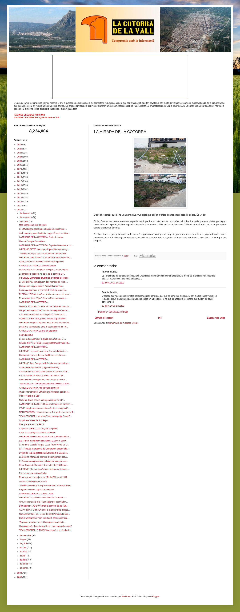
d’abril (23, 556)
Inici (160, 318)
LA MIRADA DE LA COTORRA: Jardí (36, 493)
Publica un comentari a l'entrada (113, 312)
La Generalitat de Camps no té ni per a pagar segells (43, 270)
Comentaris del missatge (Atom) (123, 323)
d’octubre (24, 221)
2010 (19, 209)
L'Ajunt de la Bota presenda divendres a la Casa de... (43, 453)
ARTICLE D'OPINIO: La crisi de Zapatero (38, 331)
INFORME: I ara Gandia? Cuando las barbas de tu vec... (45, 257)
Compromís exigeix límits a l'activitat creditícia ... (41, 286)
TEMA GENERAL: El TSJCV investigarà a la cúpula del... (45, 530)
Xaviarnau (126, 596)
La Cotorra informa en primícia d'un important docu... (43, 457)
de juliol (23, 543)
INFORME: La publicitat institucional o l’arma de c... (43, 497)
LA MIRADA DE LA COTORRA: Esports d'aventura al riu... (46, 245)
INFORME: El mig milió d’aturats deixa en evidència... (44, 469)
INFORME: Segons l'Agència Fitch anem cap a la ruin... (45, 322)
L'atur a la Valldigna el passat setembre (37, 432)
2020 (19, 169)
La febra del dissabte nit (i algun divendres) (39, 367)
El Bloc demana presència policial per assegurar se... (43, 461)
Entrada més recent (104, 318)
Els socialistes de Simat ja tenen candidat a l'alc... (42, 375)
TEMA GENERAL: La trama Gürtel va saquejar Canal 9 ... (46, 416)
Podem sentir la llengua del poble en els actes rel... (42, 379)
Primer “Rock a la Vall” (29, 396)
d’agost (23, 539)
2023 (19, 157)
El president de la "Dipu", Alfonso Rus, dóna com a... (43, 298)
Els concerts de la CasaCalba (32, 473)
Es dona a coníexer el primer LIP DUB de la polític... (43, 290)
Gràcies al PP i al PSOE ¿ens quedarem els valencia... (44, 343)
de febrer (24, 564)
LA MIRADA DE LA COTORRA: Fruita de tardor (41, 237)
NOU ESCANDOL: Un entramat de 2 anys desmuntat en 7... (47, 412)
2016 (19, 185)
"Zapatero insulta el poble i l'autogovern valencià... (42, 522)
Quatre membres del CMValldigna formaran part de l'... (44, 392)
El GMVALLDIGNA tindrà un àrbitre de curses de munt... (45, 294)
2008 (19, 577)
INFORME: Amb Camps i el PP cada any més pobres (43, 363)
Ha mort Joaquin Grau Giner (32, 241)
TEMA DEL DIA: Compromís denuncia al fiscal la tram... (45, 383)
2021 (19, 165)
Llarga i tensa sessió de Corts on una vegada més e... (44, 310)
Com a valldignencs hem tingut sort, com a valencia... (44, 518)
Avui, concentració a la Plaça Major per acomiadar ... (43, 502)
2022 (19, 161)
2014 (19, 193)
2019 (19, 173)
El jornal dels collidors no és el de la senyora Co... (42, 274)
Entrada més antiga (216, 318)
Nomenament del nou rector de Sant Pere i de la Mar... (44, 514)
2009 (19, 573)
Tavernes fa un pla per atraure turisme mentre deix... (43, 253)
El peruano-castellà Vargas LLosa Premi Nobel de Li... (44, 445)
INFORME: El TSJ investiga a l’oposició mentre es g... (44, 249)
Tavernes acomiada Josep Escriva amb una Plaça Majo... (45, 485)
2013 (19, 197)
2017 (19, 181)
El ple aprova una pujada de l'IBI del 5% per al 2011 (43, 477)
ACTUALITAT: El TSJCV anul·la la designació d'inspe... (44, 510)
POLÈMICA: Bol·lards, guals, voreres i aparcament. (43, 318)
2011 (19, 205)
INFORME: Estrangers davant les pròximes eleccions (43, 278)
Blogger (155, 596)
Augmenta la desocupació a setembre (36, 489)
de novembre (26, 217)
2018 (19, 177)
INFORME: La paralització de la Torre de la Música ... (43, 351)
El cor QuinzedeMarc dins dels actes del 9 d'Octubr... (43, 465)
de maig (24, 551)
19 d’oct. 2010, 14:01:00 (113, 283)
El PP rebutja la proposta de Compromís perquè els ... (44, 449)
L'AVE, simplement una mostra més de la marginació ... (44, 408)
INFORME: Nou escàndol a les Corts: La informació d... (44, 436)
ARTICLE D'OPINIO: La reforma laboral (37, 265)
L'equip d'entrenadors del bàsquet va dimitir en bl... (42, 314)
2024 (19, 153)
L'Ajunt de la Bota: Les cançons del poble (38, 428)
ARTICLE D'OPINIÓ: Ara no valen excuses (39, 388)
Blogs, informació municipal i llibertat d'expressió (41, 261)
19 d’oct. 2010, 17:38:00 (113, 306)
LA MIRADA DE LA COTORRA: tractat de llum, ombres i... (46, 404)
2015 (19, 189)
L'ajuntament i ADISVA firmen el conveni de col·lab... (43, 506)
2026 (19, 144)
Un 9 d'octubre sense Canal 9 (33, 481)
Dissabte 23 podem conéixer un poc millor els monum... (44, 306)
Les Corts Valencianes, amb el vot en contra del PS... (43, 327)
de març (24, 560)
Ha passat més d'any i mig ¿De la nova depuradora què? (45, 526)
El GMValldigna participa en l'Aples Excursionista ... (43, 229)
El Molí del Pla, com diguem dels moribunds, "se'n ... (43, 282)
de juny (23, 547)
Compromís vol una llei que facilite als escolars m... (43, 355)
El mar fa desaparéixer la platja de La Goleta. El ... (42, 339)
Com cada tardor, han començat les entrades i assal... (44, 371)
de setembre (26, 535)
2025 (19, 149)
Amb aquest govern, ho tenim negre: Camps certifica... (44, 233)
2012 (19, 201)
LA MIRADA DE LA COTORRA (33, 302)
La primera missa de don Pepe (33, 420)
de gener (24, 568)
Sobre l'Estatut (26, 335)
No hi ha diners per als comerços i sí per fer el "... (42, 400)
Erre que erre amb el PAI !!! (31, 424)
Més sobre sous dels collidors (32, 225)
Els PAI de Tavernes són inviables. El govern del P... (43, 441)
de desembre (26, 213)
